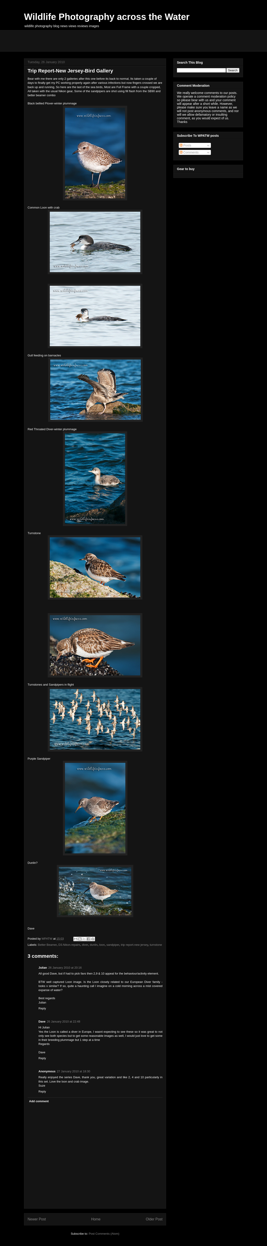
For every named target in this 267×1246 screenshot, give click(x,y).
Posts (185, 145)
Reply (42, 1008)
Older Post (154, 1219)
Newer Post (37, 1219)
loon (102, 944)
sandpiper (112, 944)
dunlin (94, 944)
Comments (189, 152)
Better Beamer (47, 944)
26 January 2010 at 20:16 (65, 967)
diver (85, 944)
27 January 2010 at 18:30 (73, 1071)
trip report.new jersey (134, 944)
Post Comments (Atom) (104, 1233)
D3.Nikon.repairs (69, 944)
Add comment (39, 1101)
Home (96, 1219)
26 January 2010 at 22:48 (63, 1021)
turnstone (156, 944)
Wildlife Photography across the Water (107, 17)
